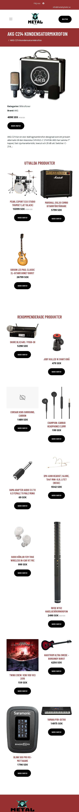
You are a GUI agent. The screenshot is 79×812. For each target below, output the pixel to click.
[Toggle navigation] (10, 18)
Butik (65, 19)
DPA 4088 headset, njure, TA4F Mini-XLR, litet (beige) (56, 479)
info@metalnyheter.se (62, 7)
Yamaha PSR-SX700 (56, 719)
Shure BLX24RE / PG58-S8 (22, 341)
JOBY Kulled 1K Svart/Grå (57, 359)
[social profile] (43, 3)
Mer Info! (16, 126)
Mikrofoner (24, 106)
